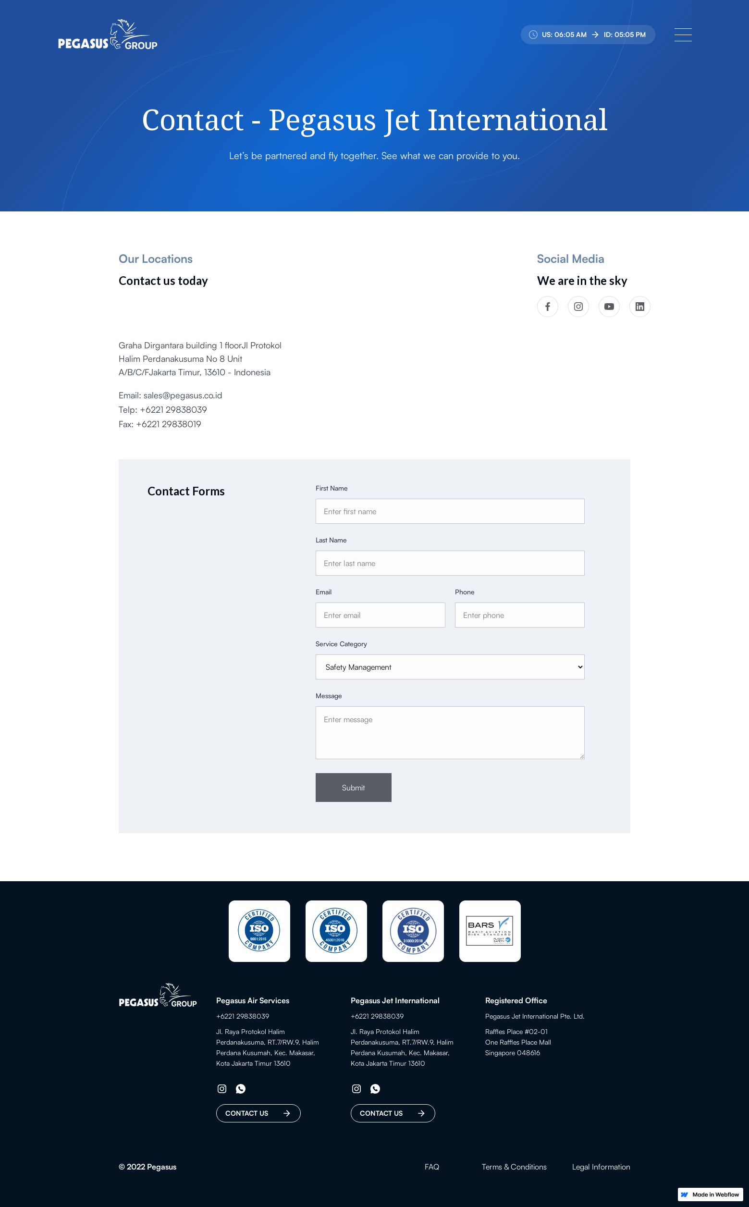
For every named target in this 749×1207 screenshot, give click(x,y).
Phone (465, 593)
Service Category (341, 644)
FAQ (432, 1166)
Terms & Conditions (514, 1166)
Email (324, 593)
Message (329, 696)
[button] (683, 34)
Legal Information (601, 1166)
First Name (332, 489)
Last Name (331, 541)
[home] (108, 34)
